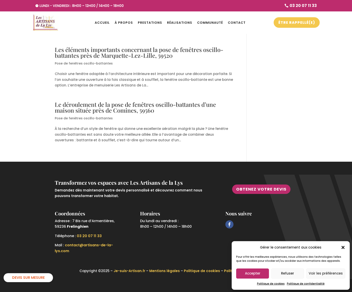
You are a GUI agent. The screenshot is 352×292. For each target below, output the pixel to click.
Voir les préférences (326, 273)
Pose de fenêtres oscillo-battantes (84, 63)
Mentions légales (164, 270)
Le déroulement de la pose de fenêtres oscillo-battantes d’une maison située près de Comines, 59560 (135, 107)
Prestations (150, 22)
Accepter (252, 273)
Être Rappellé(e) (296, 22)
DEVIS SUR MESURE (28, 277)
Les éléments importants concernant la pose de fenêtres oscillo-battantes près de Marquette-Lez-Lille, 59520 (139, 52)
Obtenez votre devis (261, 189)
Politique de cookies (271, 284)
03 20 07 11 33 (89, 235)
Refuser (287, 273)
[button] (343, 247)
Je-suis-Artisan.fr (129, 270)
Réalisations (179, 22)
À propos (124, 22)
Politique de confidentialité (306, 284)
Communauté (210, 22)
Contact (237, 22)
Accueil (102, 22)
